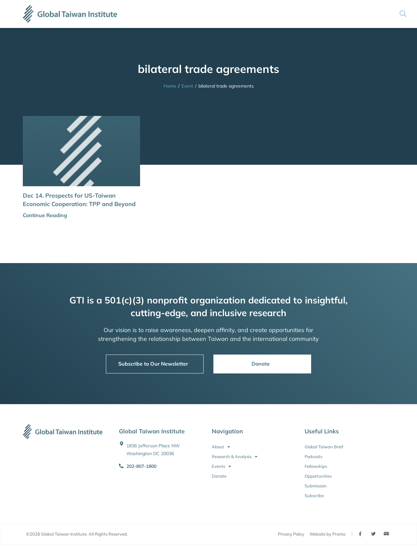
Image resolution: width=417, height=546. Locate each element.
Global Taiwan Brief (324, 446)
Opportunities (318, 476)
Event (187, 86)
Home (170, 86)
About (221, 447)
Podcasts (313, 456)
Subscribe (314, 495)
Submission (316, 485)
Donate (219, 476)
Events (221, 466)
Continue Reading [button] (45, 215)
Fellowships (316, 466)
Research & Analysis (234, 456)
